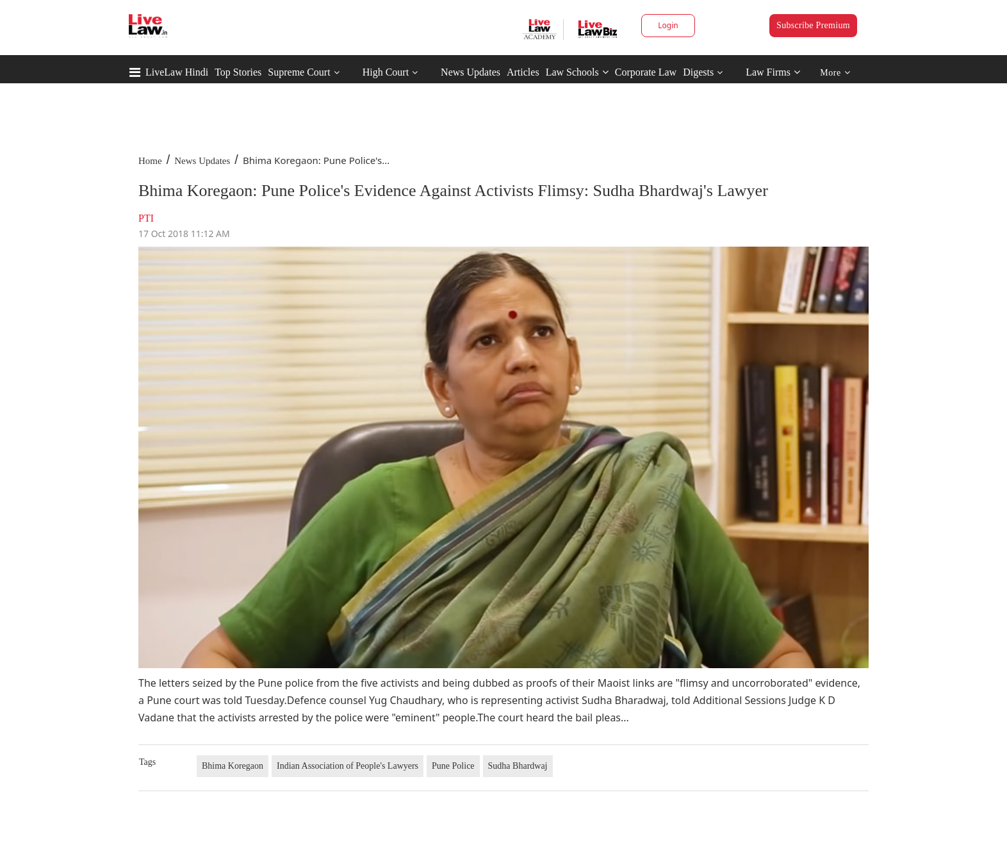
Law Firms (773, 72)
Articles (523, 72)
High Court (386, 72)
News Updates (470, 72)
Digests (698, 72)
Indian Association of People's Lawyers (347, 766)
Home (150, 161)
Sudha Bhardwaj (518, 766)
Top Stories (238, 72)
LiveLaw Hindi (176, 72)
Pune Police (453, 766)
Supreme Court (299, 72)
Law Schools (577, 72)
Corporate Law (645, 72)
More (835, 73)
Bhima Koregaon (232, 766)
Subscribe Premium (813, 25)
